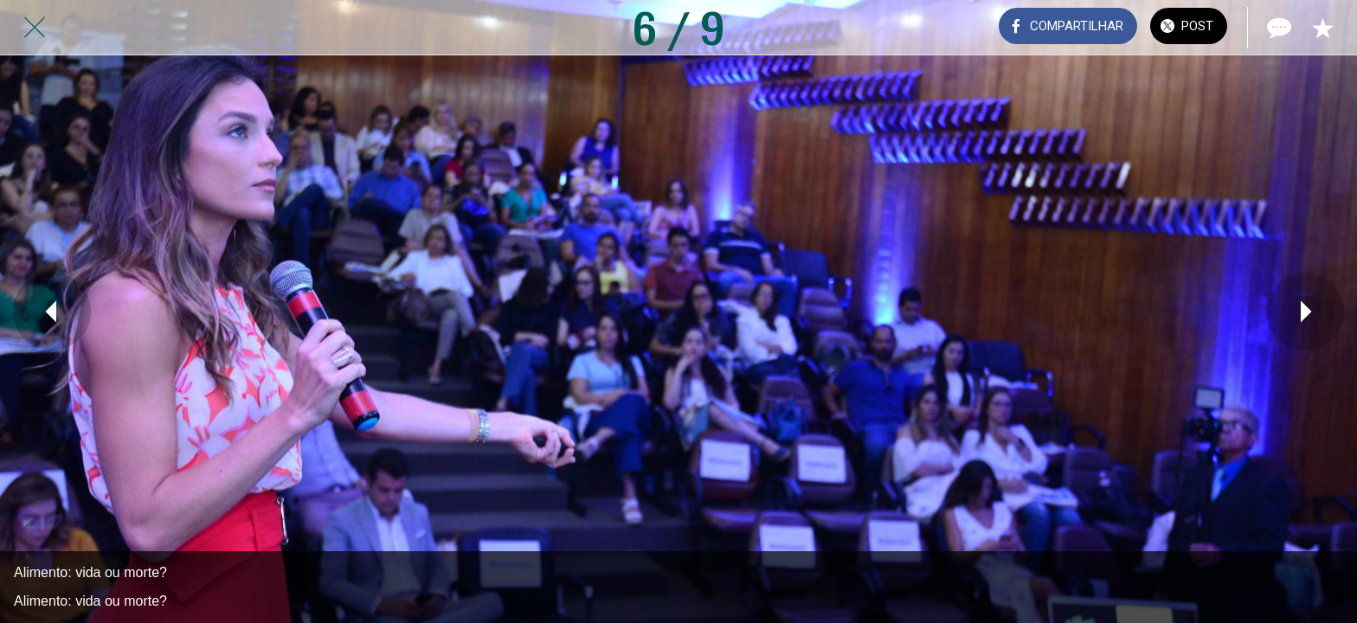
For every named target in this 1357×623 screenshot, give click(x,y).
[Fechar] (34, 27)
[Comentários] (1277, 27)
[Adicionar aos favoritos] (1322, 27)
